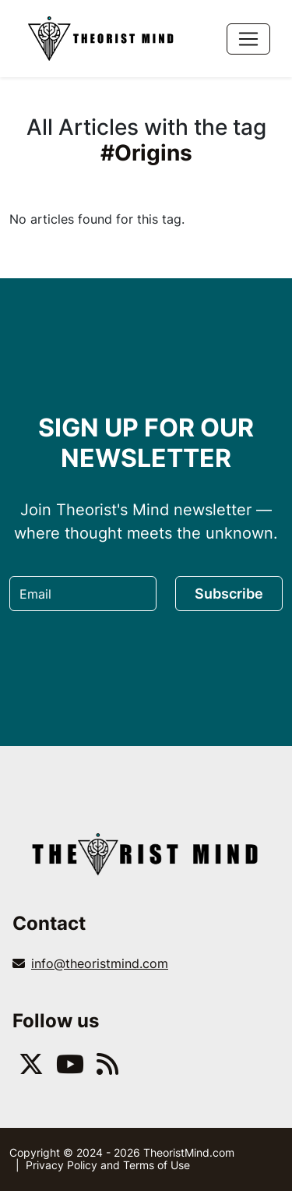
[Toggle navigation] (248, 39)
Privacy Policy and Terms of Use (108, 1165)
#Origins (146, 153)
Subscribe (229, 593)
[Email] (83, 593)
